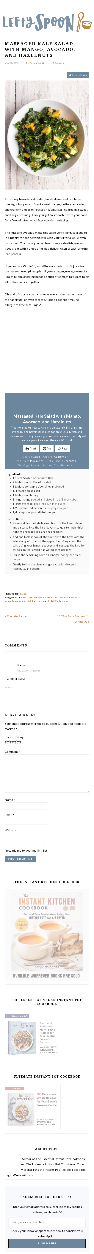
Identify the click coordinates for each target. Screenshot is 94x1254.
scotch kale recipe (34, 601)
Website (10, 830)
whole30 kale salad (58, 601)
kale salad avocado (56, 597)
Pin (47, 448)
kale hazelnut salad (32, 597)
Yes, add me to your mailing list (46, 848)
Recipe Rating (14, 737)
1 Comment (59, 63)
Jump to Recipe (78, 75)
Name (10, 799)
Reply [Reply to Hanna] (8, 687)
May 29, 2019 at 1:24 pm (29, 670)
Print (31, 448)
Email (9, 815)
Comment (12, 751)
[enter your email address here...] (47, 1222)
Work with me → (25, 1175)
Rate (62, 448)
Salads (24, 594)
